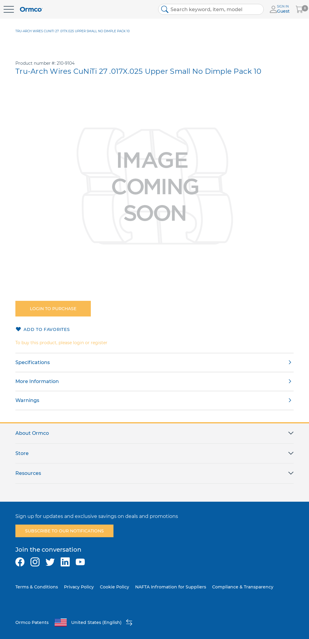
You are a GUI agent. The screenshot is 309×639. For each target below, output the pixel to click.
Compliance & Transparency (242, 587)
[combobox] (211, 9)
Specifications (32, 362)
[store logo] (31, 9)
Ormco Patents (32, 622)
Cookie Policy (114, 587)
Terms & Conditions (36, 587)
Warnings (27, 400)
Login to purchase (53, 308)
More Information (37, 381)
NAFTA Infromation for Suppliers (170, 587)
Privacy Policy (79, 587)
